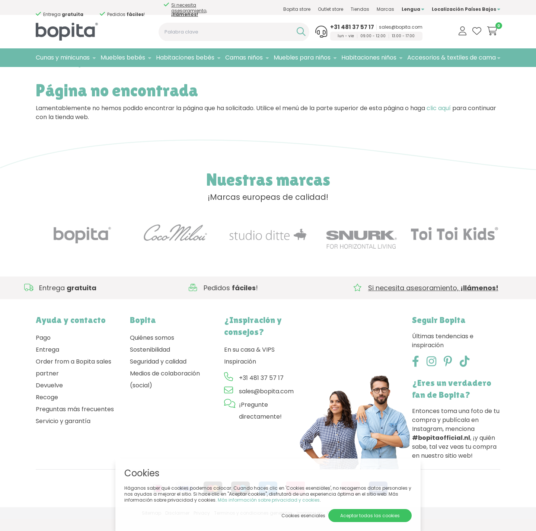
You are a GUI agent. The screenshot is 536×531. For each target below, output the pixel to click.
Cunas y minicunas (63, 57)
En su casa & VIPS (249, 361)
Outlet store (330, 9)
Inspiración (240, 373)
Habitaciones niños (368, 57)
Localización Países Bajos (466, 9)
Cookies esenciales (303, 515)
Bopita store (296, 9)
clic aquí (439, 120)
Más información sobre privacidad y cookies (269, 500)
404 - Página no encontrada (92, 76)
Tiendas (360, 9)
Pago (43, 349)
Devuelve (49, 397)
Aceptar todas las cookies (370, 515)
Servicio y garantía (63, 433)
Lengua (413, 9)
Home (43, 76)
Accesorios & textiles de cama (451, 57)
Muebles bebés (122, 57)
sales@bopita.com (400, 27)
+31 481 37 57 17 (352, 27)
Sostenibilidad (150, 361)
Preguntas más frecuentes (75, 421)
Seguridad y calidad (158, 373)
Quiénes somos (152, 349)
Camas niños (244, 57)
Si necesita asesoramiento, (189, 9)
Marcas (385, 9)
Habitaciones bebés (185, 57)
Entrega (47, 361)
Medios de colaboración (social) (165, 391)
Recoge (47, 409)
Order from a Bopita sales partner (73, 379)
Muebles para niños (302, 57)
